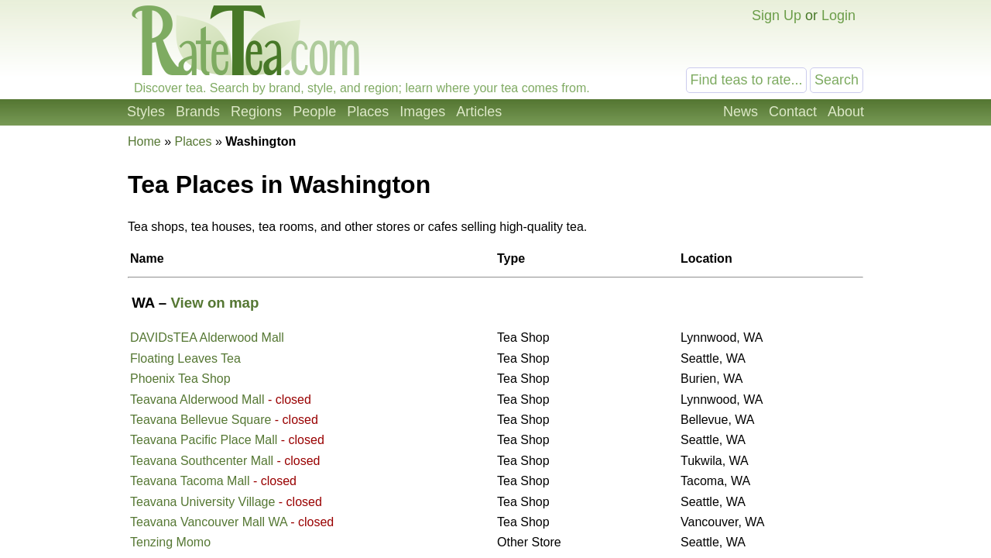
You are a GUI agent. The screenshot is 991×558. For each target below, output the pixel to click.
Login (838, 15)
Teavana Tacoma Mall (189, 480)
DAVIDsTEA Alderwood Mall (207, 337)
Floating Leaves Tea (185, 358)
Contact (793, 111)
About (846, 111)
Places (368, 111)
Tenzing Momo (170, 542)
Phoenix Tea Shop (180, 378)
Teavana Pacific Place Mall (203, 439)
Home (144, 141)
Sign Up (776, 15)
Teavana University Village (202, 501)
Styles (146, 111)
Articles (479, 111)
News (740, 111)
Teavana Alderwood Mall (197, 399)
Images (422, 111)
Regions (256, 111)
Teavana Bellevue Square (200, 419)
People (314, 111)
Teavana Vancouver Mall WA (208, 522)
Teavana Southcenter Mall (201, 460)
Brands (198, 111)
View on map (214, 302)
